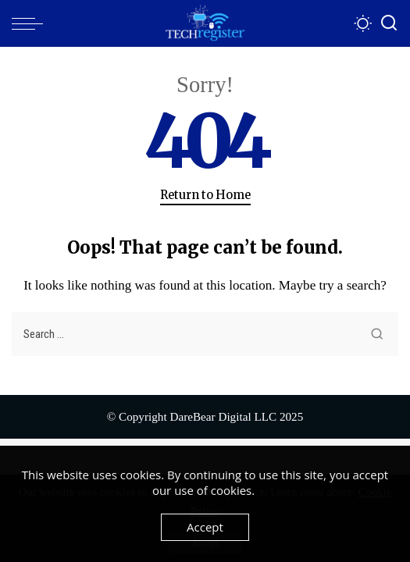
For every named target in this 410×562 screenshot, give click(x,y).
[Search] (389, 23)
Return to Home (205, 195)
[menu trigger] (31, 23)
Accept (205, 527)
